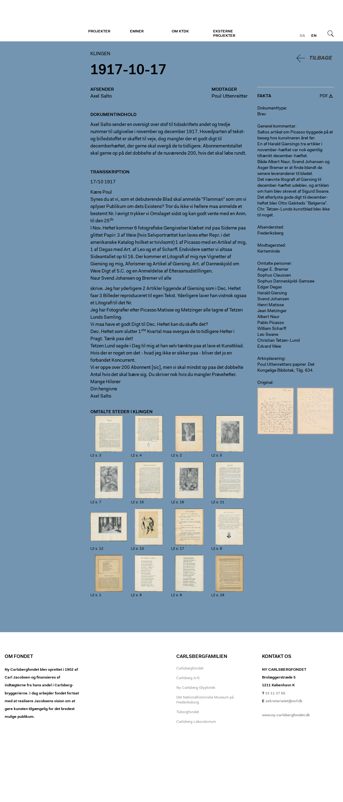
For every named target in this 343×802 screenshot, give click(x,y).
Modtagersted (271, 246)
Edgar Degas (269, 287)
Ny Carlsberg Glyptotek (195, 688)
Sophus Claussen (274, 275)
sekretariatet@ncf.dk (284, 701)
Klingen (43, 20)
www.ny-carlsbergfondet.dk (286, 715)
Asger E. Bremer (272, 270)
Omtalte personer (274, 264)
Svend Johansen (273, 299)
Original (264, 383)
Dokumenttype (271, 108)
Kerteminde (268, 251)
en (314, 36)
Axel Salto (101, 96)
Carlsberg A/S (188, 678)
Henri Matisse (270, 305)
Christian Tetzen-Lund (278, 341)
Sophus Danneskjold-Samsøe (285, 281)
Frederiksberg (270, 233)
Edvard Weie (269, 347)
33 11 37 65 (275, 693)
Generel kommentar (276, 126)
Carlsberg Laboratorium (196, 722)
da (302, 36)
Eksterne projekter (224, 34)
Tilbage (320, 58)
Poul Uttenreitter (230, 96)
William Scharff (271, 329)
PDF (324, 96)
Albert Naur (268, 317)
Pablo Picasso (270, 323)
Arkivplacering (270, 359)
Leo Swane (267, 335)
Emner (137, 31)
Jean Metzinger (272, 311)
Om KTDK (180, 31)
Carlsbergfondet (189, 668)
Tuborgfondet (187, 712)
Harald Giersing (272, 293)
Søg (330, 33)
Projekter (99, 31)
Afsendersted (270, 227)
